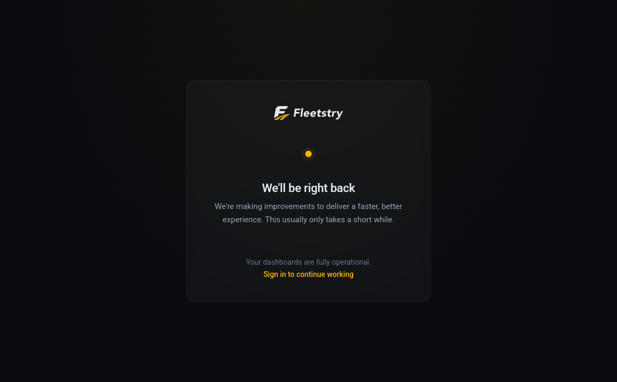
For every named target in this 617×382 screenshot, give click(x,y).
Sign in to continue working (308, 274)
